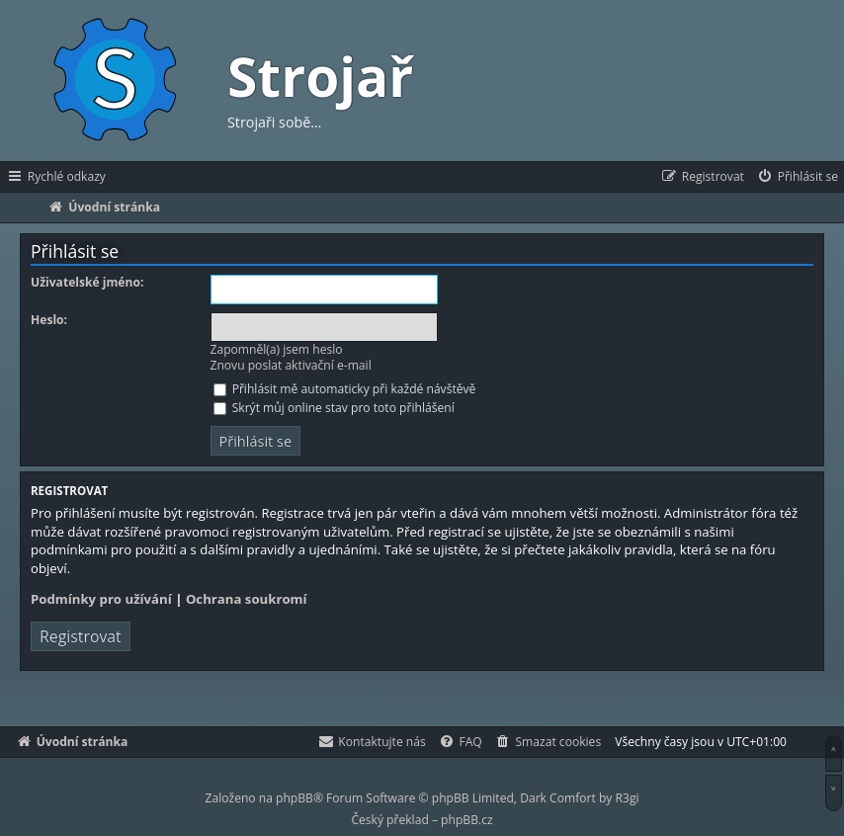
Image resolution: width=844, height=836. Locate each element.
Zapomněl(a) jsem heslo (277, 349)
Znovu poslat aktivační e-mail (291, 365)
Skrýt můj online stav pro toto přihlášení (334, 407)
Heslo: (49, 320)
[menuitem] (797, 177)
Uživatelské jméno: (87, 283)
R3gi (627, 798)
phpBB (294, 798)
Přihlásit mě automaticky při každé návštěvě (344, 388)
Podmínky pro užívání (101, 599)
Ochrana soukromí (246, 599)
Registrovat (81, 636)
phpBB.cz (466, 819)
